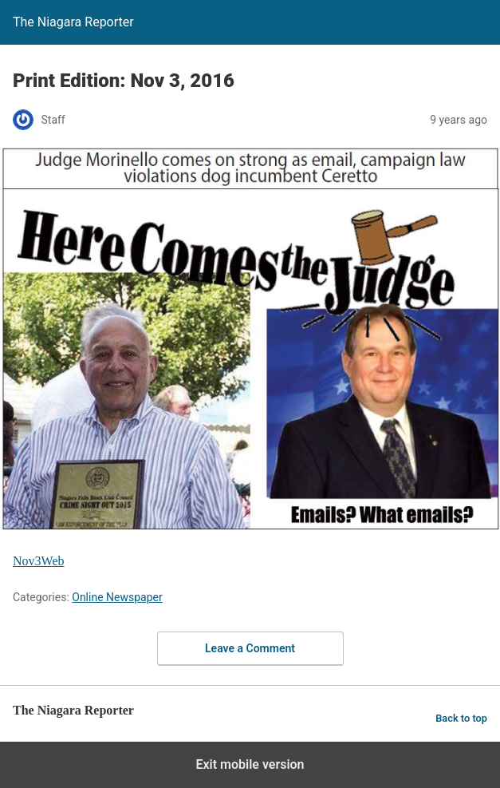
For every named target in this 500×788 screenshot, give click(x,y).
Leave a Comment (250, 648)
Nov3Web (38, 561)
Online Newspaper (117, 597)
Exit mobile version (249, 764)
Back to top (461, 718)
